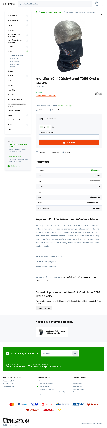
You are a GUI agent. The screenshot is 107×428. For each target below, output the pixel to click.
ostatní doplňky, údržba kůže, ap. (17, 105)
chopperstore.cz (78, 384)
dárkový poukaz (14, 120)
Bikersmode (95, 170)
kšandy (10, 47)
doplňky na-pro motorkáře (14, 35)
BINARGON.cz (100, 424)
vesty (10, 25)
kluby (10, 115)
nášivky (10, 95)
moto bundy (12, 16)
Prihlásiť (75, 353)
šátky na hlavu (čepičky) (14, 66)
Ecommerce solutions (88, 424)
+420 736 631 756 (17, 366)
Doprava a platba (44, 381)
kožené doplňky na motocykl (15, 41)
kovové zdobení (14, 110)
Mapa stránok (13, 425)
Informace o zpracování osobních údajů (52, 392)
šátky (43, 12)
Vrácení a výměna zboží (47, 389)
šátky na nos (14, 58)
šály (9, 81)
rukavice (11, 30)
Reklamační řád (44, 386)
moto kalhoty (13, 20)
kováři (10, 129)
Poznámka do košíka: (46, 132)
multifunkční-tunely (55, 12)
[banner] (9, 4)
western (11, 125)
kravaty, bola (13, 76)
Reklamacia (77, 392)
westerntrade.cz (78, 386)
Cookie (41, 395)
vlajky (10, 85)
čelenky (10, 71)
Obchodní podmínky (46, 384)
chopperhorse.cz (78, 381)
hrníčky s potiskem (15, 100)
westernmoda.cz (78, 389)
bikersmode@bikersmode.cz (47, 366)
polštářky (12, 90)
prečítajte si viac (63, 105)
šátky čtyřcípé (14, 62)
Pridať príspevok (44, 308)
